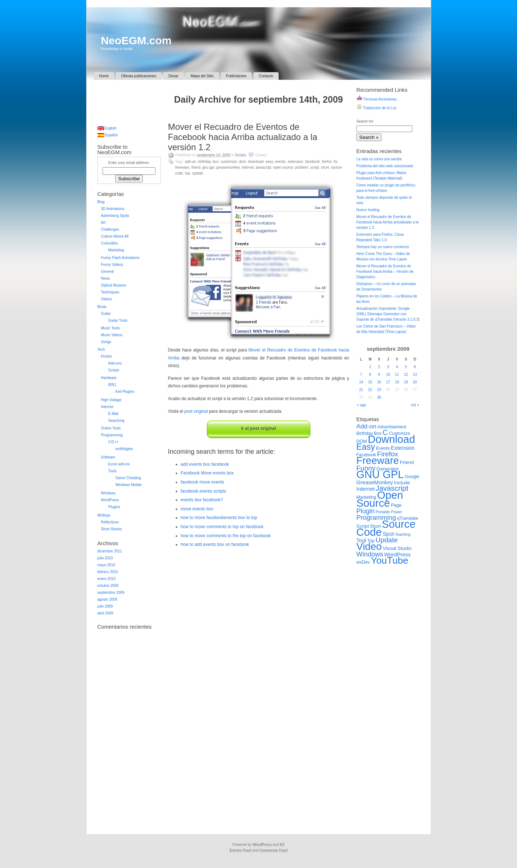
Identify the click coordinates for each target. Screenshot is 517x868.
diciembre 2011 (109, 551)
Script (314, 167)
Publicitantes (236, 76)
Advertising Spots (115, 216)
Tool (361, 540)
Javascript (263, 167)
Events (280, 162)
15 (370, 382)
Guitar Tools (118, 320)
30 (379, 397)
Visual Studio (397, 548)
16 (379, 382)
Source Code (386, 528)
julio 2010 (105, 558)
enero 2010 (106, 579)
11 (397, 375)
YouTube (389, 560)
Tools (112, 471)
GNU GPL (208, 167)
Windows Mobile (129, 485)
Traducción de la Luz (377, 108)
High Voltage (111, 400)
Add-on (190, 162)
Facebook (312, 162)
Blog (101, 202)
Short (325, 167)
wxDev (363, 562)
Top (187, 173)
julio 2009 (105, 606)
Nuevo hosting (368, 210)
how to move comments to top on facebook (222, 526)
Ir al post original (258, 428)
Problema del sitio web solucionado (385, 166)
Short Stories (111, 529)
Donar (173, 76)
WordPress (110, 500)
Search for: (365, 121)
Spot (388, 534)
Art (103, 223)
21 (361, 390)
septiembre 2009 (111, 593)
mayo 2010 (106, 565)
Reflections (110, 522)
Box (215, 162)
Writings (104, 515)
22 (370, 390)
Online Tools (111, 428)
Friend (195, 167)
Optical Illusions (113, 285)
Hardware (109, 378)
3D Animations (112, 209)
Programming (112, 435)
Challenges (110, 229)
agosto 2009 (107, 599)
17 (388, 382)
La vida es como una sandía (379, 159)
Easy (269, 162)
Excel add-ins (119, 464)
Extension (295, 162)
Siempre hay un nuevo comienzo (383, 247)
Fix (335, 162)
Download (256, 162)
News (105, 278)
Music (102, 307)
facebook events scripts (203, 491)
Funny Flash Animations (120, 258)
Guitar (106, 314)
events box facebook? (202, 499)
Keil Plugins (125, 392)
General (107, 271)
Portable (383, 512)
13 (415, 375)
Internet (248, 167)
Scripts (240, 155)
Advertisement (392, 426)
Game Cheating (128, 478)
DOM (242, 162)
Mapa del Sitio (202, 76)
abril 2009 (105, 613)
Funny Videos (112, 265)
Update (197, 173)
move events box (197, 508)
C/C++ (113, 442)
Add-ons (115, 363)
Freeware (182, 167)
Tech (101, 349)
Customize (229, 162)
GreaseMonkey (228, 167)
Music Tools (110, 328)
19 (406, 382)
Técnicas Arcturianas (377, 99)
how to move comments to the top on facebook (226, 535)
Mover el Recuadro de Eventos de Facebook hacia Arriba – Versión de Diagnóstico (385, 271)
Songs (106, 342)
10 (388, 375)
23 (379, 390)
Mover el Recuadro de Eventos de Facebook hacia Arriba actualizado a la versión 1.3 (388, 222)
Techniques (110, 292)
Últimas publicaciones (138, 76)
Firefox (327, 162)
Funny (366, 468)
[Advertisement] (258, 115)
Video (369, 546)
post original (196, 411)
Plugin (366, 511)
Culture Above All (115, 236)
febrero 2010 (107, 572)
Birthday (204, 162)
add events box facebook (205, 464)
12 (406, 375)
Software (108, 457)
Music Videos (111, 335)
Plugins (114, 507)
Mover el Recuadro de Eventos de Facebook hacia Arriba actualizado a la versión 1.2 (242, 137)
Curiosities (109, 243)
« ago (361, 405)
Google (412, 476)
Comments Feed (273, 850)
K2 (282, 845)
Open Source (283, 167)
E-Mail (113, 414)
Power (396, 512)
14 (361, 382)
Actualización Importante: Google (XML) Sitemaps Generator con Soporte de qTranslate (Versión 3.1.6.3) (388, 314)
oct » (415, 405)
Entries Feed (240, 850)
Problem (301, 167)
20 (415, 382)
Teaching (402, 534)
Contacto (266, 76)
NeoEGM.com (136, 40)
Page (396, 505)
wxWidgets (124, 449)
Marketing (116, 250)
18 (397, 382)
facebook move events (202, 482)
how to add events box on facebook (215, 544)
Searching (116, 421)
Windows (108, 493)
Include (402, 482)
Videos (106, 299)
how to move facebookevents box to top (219, 517)
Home (104, 76)
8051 (112, 385)
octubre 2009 (107, 586)
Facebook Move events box (207, 473)
